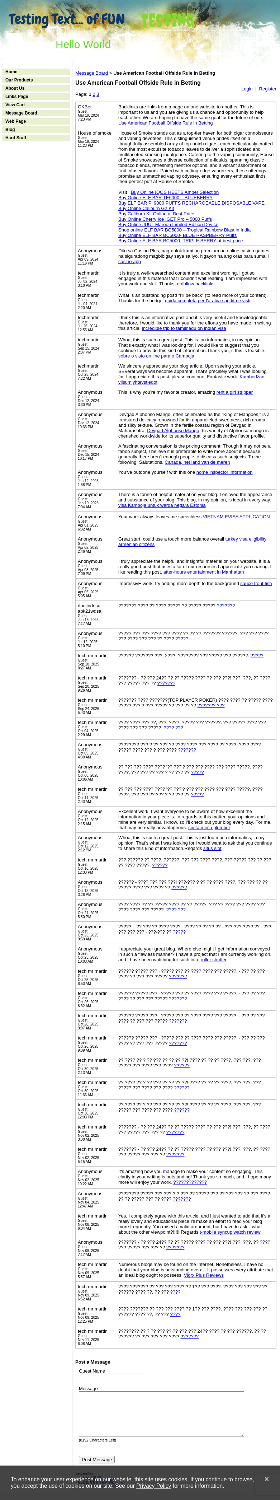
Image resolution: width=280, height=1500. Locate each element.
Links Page (16, 96)
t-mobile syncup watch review (230, 1232)
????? (181, 638)
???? (175, 1292)
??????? (226, 605)
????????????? (190, 1182)
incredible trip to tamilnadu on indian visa (184, 328)
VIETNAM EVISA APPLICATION (236, 516)
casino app (129, 261)
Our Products (19, 80)
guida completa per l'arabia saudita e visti (207, 300)
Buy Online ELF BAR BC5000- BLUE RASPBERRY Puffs (177, 235)
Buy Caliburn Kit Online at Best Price (156, 213)
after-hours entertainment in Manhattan (203, 572)
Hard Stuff (15, 137)
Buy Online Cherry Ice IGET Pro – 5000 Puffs (165, 219)
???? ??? (173, 727)
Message (88, 1388)
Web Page (15, 121)
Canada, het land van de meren (197, 462)
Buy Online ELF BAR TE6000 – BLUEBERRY (165, 197)
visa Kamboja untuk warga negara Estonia (162, 505)
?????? (159, 865)
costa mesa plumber (209, 827)
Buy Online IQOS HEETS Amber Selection (175, 192)
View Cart (15, 104)
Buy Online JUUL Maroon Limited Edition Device (168, 224)
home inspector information (224, 472)
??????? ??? (211, 705)
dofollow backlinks (196, 283)
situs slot (212, 848)
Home (11, 71)
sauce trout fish (256, 583)
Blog (10, 129)
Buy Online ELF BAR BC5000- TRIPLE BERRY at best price (180, 240)
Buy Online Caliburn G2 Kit (146, 208)
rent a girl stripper (235, 392)
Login (247, 89)
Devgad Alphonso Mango (173, 430)
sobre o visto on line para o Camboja (156, 356)
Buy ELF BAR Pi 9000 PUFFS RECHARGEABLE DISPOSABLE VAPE (191, 203)
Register (267, 89)
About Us (14, 88)
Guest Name (92, 1371)
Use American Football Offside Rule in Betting (165, 123)
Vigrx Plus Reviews (204, 1275)
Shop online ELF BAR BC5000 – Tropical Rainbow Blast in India (184, 230)
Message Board (21, 113)
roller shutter (214, 959)
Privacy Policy (153, 1486)
